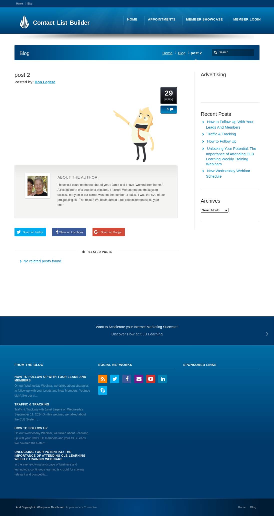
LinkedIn (162, 379)
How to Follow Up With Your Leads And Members (50, 378)
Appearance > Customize (81, 507)
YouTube (150, 379)
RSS (102, 379)
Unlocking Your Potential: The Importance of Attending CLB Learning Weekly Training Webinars (50, 455)
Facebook (126, 379)
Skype (102, 390)
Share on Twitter (33, 232)
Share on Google (111, 232)
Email (138, 379)
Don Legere (45, 82)
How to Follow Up (221, 141)
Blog (182, 53)
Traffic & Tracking (221, 134)
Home (167, 53)
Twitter (114, 379)
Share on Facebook (71, 232)
